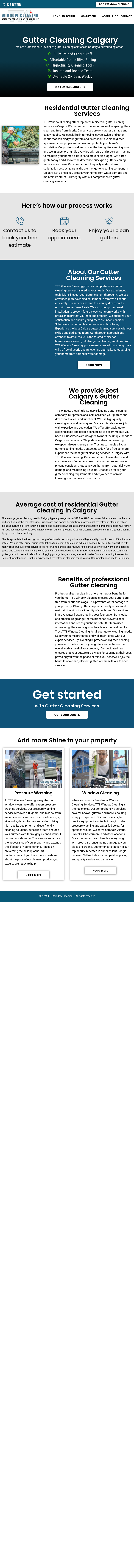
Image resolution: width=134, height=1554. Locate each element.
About (106, 16)
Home (56, 16)
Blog (115, 16)
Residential (70, 16)
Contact (126, 16)
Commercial (90, 16)
